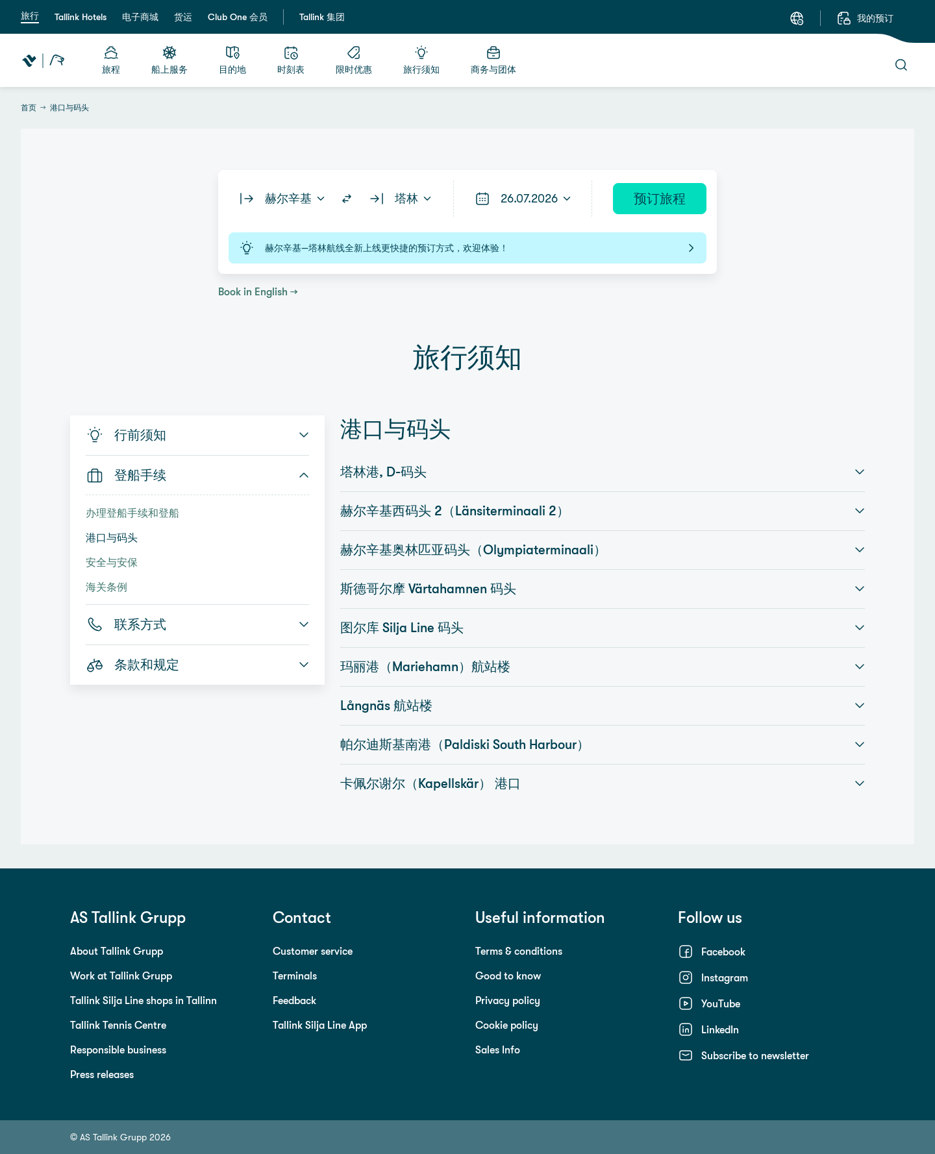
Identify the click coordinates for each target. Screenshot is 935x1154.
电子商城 (140, 16)
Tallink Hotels (80, 16)
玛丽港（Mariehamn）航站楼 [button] (602, 666)
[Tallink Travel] (43, 60)
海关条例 (106, 587)
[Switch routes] (346, 198)
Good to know (508, 975)
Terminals (295, 975)
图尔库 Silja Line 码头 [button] (602, 627)
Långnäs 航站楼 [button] (602, 705)
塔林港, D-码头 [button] (602, 472)
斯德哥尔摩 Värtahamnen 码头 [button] (602, 589)
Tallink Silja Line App (320, 1025)
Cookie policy (506, 1025)
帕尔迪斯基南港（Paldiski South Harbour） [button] (602, 744)
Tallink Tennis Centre (118, 1025)
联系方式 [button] (197, 624)
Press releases (102, 1074)
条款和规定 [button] (197, 664)
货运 (183, 16)
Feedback (294, 1000)
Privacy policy (507, 1000)
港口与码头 (112, 537)
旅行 (30, 15)
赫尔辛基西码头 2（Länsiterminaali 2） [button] (602, 511)
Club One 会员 (238, 16)
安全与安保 (112, 562)
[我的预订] (864, 18)
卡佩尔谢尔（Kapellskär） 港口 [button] (602, 783)
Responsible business (118, 1049)
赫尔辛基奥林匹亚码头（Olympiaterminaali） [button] (602, 550)
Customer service (313, 951)
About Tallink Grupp (116, 951)
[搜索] (901, 65)
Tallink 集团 (322, 16)
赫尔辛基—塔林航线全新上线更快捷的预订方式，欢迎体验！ (467, 248)
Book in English (253, 291)
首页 (28, 108)
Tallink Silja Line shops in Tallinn (143, 1000)
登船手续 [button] (197, 475)
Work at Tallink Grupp (121, 975)
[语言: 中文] (796, 18)
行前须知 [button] (197, 434)
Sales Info (497, 1049)
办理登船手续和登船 (132, 513)
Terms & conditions (518, 951)
